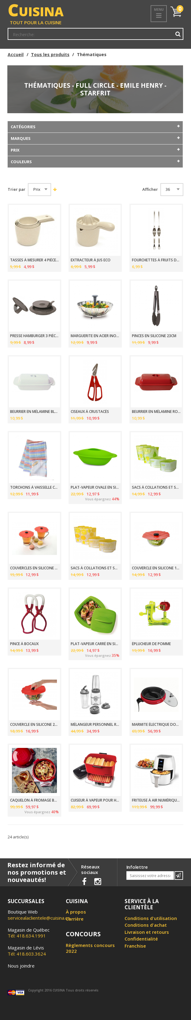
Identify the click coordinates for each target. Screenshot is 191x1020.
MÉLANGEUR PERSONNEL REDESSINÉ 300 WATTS (95, 724)
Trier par (16, 189)
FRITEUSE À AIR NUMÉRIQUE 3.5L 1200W (156, 800)
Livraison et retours (147, 932)
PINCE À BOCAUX (24, 644)
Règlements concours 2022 (90, 948)
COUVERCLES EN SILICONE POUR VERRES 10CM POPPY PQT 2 (34, 568)
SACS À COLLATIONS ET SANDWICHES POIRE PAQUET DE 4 (156, 487)
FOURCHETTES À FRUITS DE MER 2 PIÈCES (156, 260)
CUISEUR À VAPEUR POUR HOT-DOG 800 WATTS (95, 800)
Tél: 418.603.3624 (27, 951)
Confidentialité (141, 939)
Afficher (150, 189)
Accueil (16, 54)
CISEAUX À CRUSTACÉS (90, 412)
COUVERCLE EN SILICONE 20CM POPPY (34, 724)
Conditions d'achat (146, 925)
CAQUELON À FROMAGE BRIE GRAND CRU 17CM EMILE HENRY (34, 800)
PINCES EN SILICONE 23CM (154, 336)
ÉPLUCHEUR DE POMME (151, 644)
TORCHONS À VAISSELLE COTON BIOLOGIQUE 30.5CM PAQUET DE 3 (34, 487)
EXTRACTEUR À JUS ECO (90, 260)
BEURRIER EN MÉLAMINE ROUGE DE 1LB (156, 412)
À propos (76, 912)
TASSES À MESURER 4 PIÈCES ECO (34, 260)
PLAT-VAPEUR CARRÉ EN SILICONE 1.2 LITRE (95, 644)
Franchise (135, 946)
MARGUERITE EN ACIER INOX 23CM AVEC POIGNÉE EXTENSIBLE (95, 336)
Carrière (75, 919)
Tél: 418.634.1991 (29, 933)
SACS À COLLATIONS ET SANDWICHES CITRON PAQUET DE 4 (95, 568)
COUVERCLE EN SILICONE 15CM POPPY (156, 568)
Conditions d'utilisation (151, 918)
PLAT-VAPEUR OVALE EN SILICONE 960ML (95, 487)
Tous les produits (50, 54)
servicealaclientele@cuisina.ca (39, 918)
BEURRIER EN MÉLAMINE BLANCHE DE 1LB (34, 412)
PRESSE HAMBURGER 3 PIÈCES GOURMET (34, 336)
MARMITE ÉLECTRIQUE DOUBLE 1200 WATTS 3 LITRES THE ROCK (156, 724)
